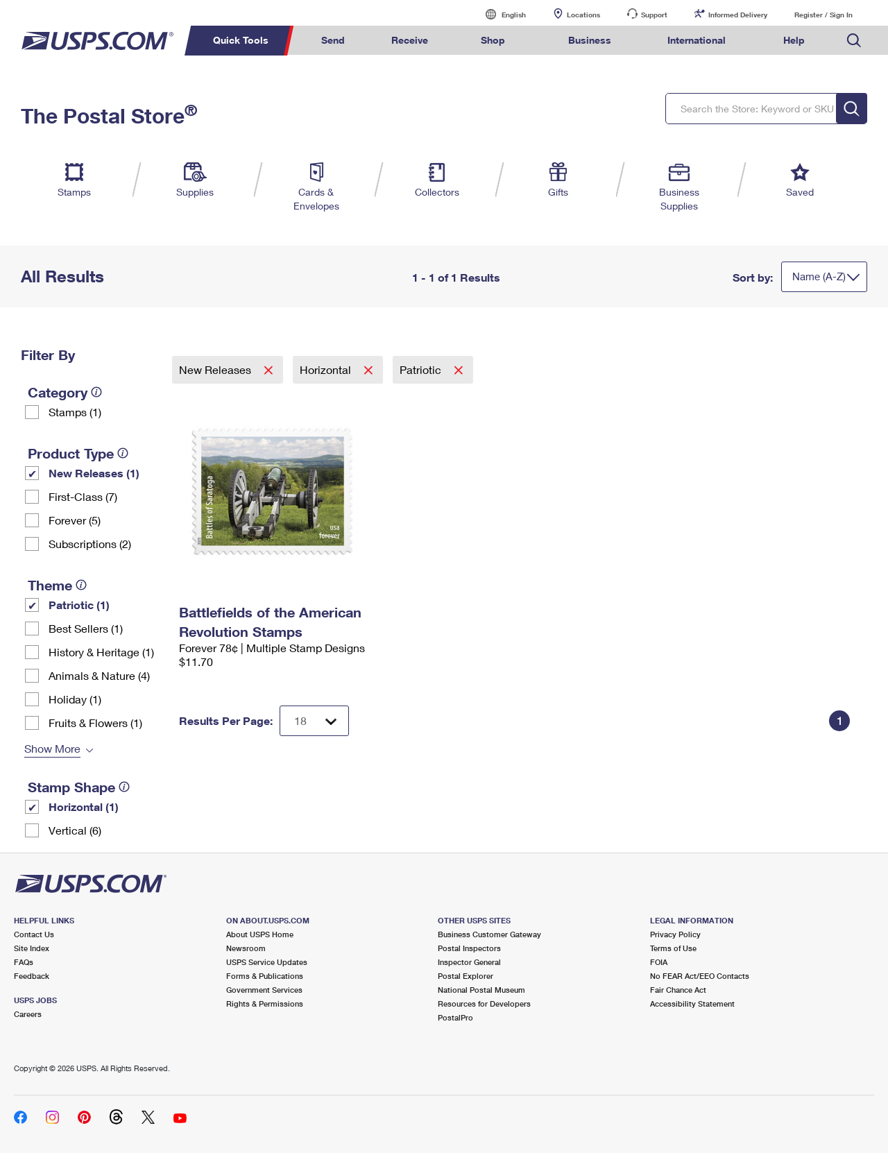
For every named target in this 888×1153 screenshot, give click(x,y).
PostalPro (455, 1017)
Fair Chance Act (678, 989)
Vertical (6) (75, 830)
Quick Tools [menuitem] (240, 40)
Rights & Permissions (264, 1003)
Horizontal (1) (84, 806)
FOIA (658, 961)
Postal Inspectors (469, 948)
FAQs (23, 961)
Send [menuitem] (333, 40)
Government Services (264, 989)
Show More (52, 748)
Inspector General (469, 961)
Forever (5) (75, 520)
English (499, 14)
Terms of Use (673, 948)
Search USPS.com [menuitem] (854, 40)
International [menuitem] (696, 40)
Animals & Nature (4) (99, 675)
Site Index (31, 948)
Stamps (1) (75, 411)
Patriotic (422, 369)
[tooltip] (96, 392)
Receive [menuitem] (409, 40)
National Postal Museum (481, 989)
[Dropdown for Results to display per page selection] (314, 721)
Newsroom (246, 948)
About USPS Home (259, 934)
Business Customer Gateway (489, 934)
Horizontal (327, 369)
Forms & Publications (264, 975)
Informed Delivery (737, 14)
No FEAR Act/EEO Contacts (699, 975)
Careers (28, 1013)
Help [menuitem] (794, 40)
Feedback (31, 975)
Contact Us (34, 934)
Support (654, 14)
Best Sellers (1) (86, 628)
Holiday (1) (75, 699)
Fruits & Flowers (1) (95, 722)
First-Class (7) (83, 496)
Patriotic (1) (79, 604)
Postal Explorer (465, 975)
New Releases (216, 369)
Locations (583, 14)
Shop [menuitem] (493, 40)
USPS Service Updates (266, 961)
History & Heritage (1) (101, 651)
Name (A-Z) (819, 276)
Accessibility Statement (692, 1003)
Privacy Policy (675, 934)
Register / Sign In (823, 14)
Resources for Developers (484, 1003)
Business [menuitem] (589, 40)
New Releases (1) (94, 472)
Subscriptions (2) (90, 543)
